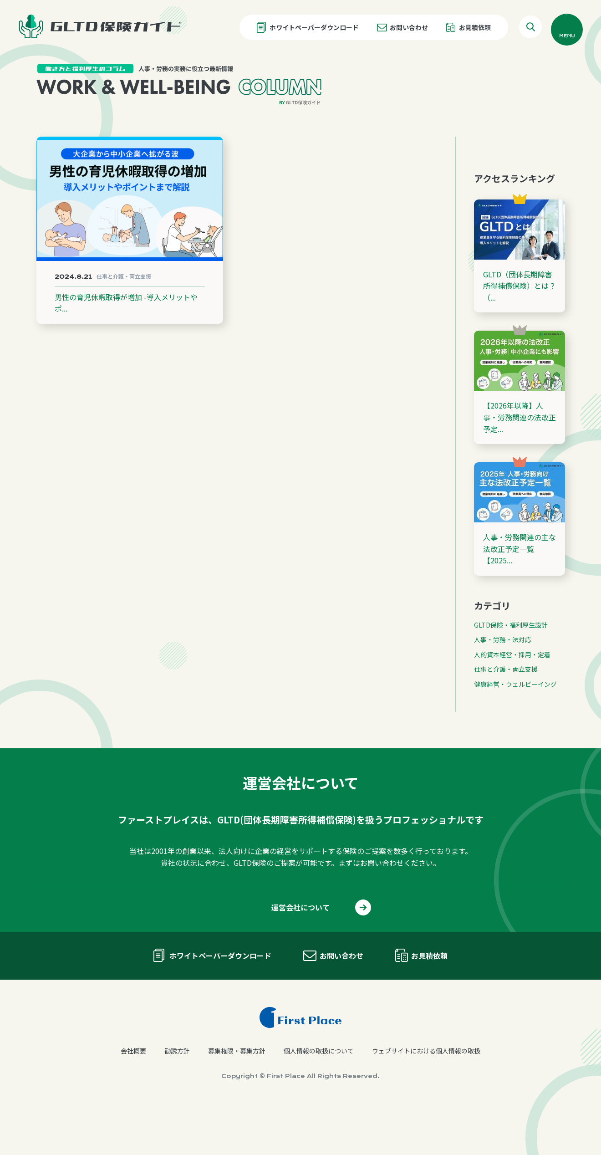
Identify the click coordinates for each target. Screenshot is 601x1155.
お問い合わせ (409, 27)
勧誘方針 (177, 1099)
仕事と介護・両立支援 (506, 717)
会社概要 (133, 1099)
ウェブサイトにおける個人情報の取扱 (426, 1099)
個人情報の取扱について (319, 1099)
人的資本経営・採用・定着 (512, 702)
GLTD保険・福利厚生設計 (511, 673)
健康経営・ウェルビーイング (515, 732)
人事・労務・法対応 (502, 688)
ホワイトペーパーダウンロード (314, 27)
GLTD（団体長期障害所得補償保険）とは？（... (519, 334)
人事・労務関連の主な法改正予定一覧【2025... (519, 597)
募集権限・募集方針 (236, 1099)
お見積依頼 (475, 27)
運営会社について (300, 956)
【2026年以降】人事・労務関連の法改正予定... (519, 466)
